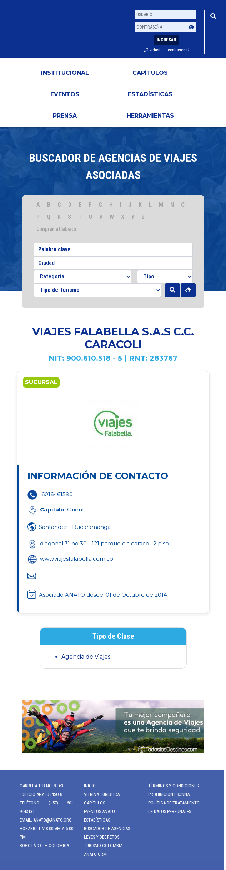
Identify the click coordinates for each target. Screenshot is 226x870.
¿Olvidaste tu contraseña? (166, 49)
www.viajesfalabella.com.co (70, 558)
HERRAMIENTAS (150, 115)
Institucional (65, 73)
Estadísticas (150, 94)
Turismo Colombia (100, 845)
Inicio (86, 785)
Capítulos (150, 73)
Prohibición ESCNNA (165, 794)
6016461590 (57, 494)
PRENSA (65, 115)
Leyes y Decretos (98, 837)
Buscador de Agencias (104, 828)
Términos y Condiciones (170, 785)
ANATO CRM (92, 854)
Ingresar (166, 39)
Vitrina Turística (98, 794)
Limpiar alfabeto (56, 229)
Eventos (64, 94)
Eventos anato (96, 811)
